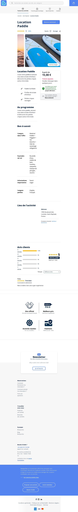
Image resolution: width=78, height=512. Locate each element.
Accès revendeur (47, 485)
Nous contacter (49, 97)
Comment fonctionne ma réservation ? (21, 385)
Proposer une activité (30, 485)
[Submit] (12, 3)
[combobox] (36, 3)
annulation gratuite (50, 89)
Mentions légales (54, 503)
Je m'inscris (39, 368)
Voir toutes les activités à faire (31, 477)
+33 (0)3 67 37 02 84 (23, 447)
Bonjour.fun (20, 430)
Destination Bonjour (36, 505)
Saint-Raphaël (26, 15)
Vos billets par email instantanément (51, 87)
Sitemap (45, 505)
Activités (20, 15)
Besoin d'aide (31, 490)
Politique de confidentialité (40, 503)
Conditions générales (24, 503)
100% (39, 251)
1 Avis (29, 31)
